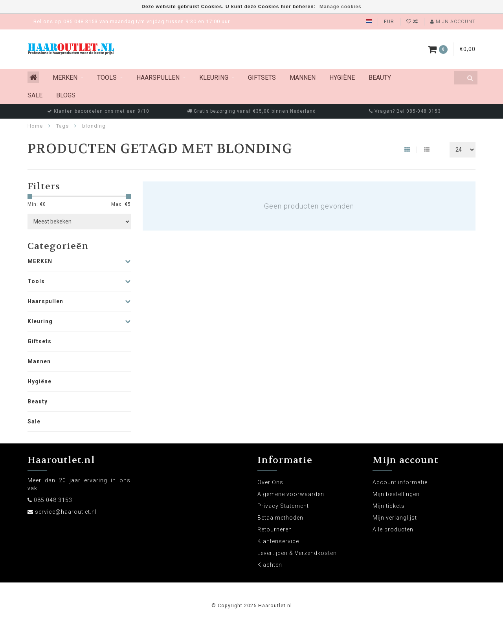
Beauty (380, 77)
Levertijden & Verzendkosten (297, 553)
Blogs (65, 95)
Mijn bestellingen (396, 494)
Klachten (269, 565)
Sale (35, 95)
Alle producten (393, 529)
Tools (107, 77)
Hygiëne (342, 77)
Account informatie (400, 482)
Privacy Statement (283, 506)
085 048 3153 (53, 500)
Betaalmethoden (280, 518)
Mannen (303, 77)
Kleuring (213, 77)
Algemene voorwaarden (290, 494)
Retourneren (274, 529)
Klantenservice (278, 541)
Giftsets (262, 77)
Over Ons (270, 482)
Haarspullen (158, 77)
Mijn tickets (389, 506)
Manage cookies (340, 6)
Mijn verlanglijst (395, 518)
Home (35, 126)
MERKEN (65, 77)
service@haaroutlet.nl (66, 512)
